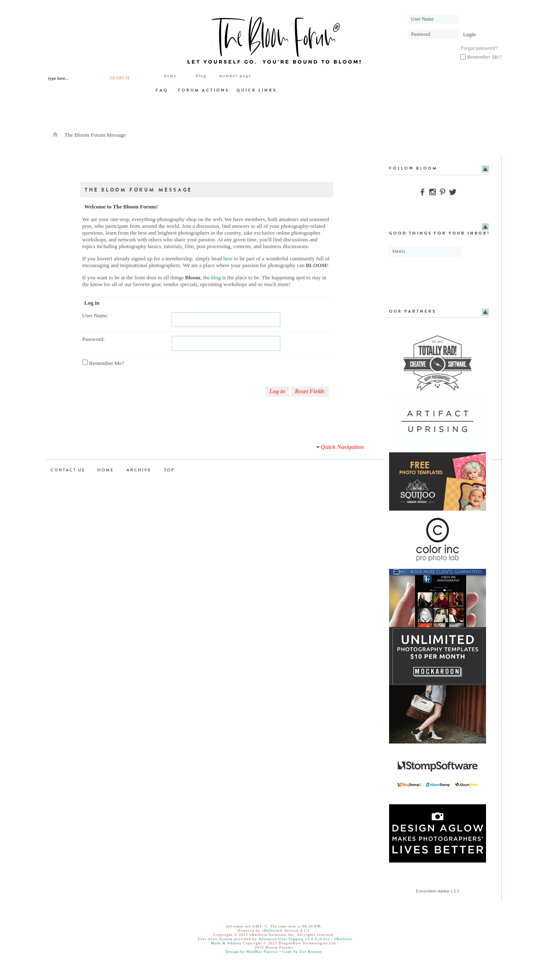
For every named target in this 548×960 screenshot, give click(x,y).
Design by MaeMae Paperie (252, 951)
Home (170, 75)
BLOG (201, 75)
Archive (138, 470)
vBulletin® (272, 930)
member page (235, 75)
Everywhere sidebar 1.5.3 (437, 891)
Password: (93, 339)
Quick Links (256, 90)
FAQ (162, 90)
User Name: (95, 315)
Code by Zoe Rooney (302, 951)
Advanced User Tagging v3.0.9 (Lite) (294, 939)
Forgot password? (479, 48)
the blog (212, 277)
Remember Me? (481, 57)
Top (169, 470)
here (227, 258)
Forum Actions (203, 90)
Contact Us (68, 470)
